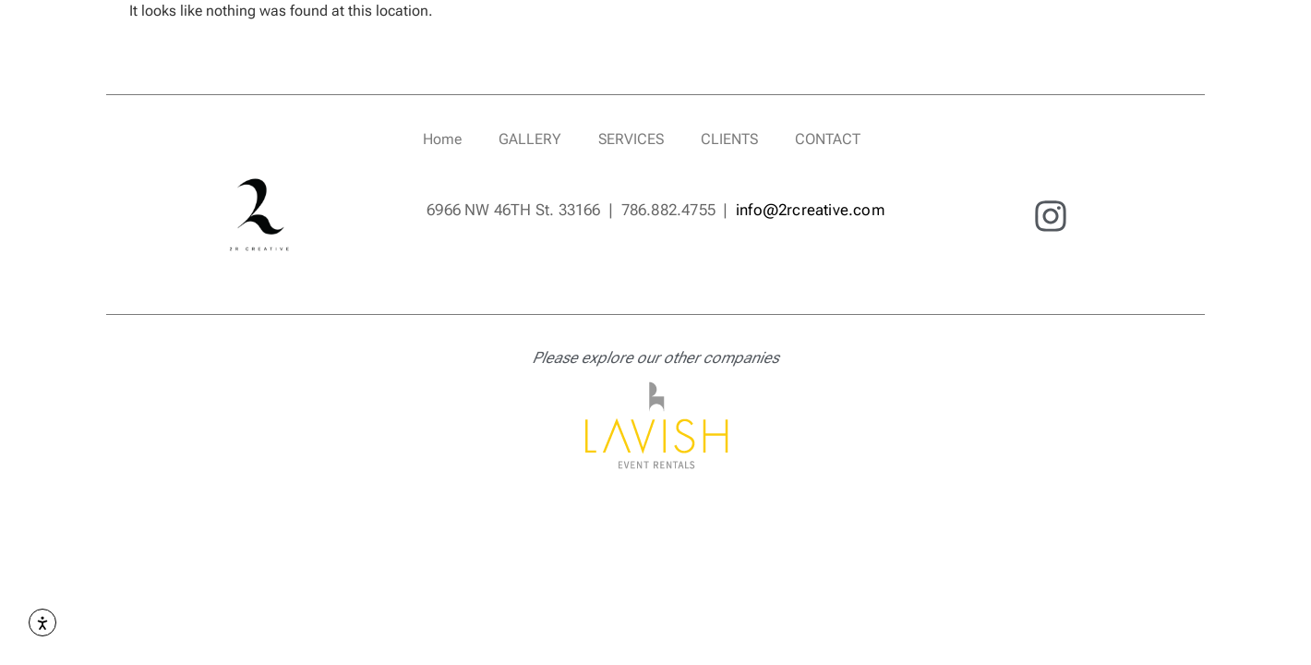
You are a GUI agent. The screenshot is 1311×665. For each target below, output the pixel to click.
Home (442, 139)
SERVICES (631, 139)
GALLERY (530, 139)
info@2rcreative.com (810, 209)
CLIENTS (729, 139)
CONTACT (827, 139)
